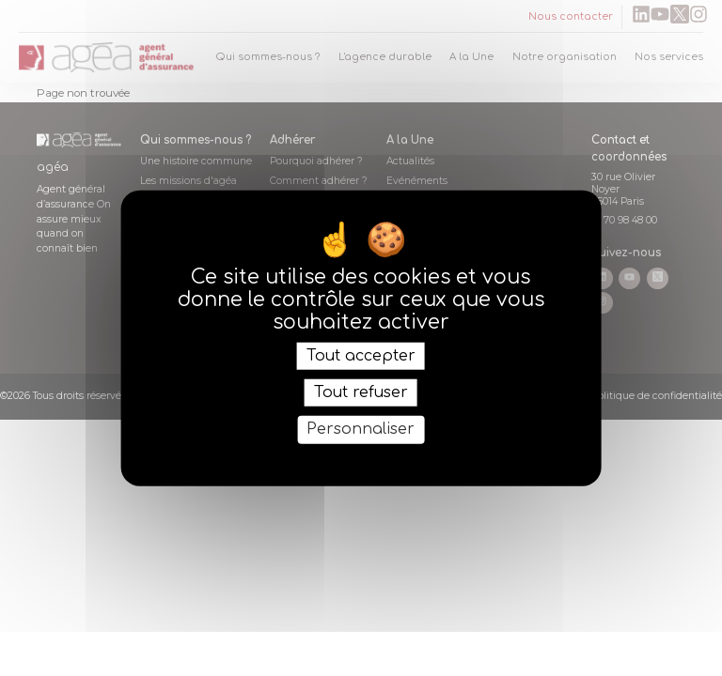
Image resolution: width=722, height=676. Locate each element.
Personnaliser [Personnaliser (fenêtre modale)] (360, 429)
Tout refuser (361, 392)
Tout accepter (361, 355)
